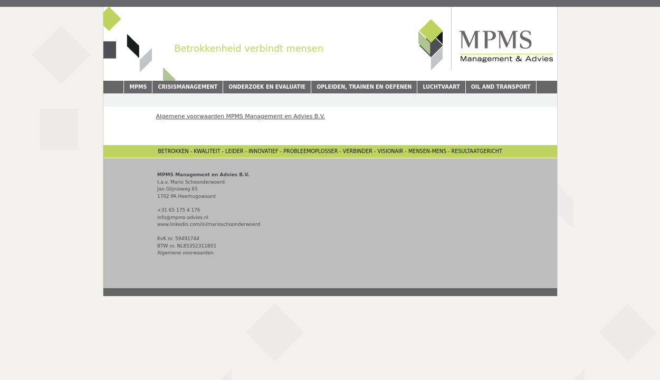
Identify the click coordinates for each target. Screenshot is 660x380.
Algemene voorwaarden (185, 252)
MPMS (138, 87)
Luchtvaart (441, 87)
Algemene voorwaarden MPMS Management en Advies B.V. (241, 116)
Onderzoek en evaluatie (266, 87)
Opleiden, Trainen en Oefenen (364, 87)
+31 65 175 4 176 (178, 210)
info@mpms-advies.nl (182, 217)
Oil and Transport (501, 87)
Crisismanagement (187, 87)
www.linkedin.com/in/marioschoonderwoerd (208, 224)
